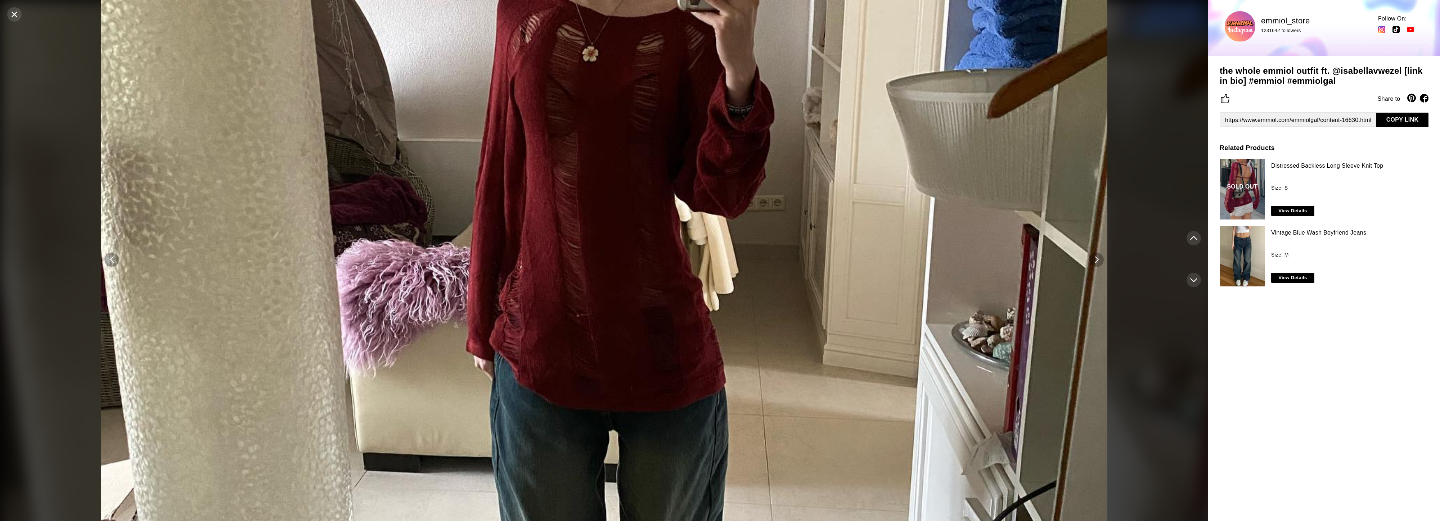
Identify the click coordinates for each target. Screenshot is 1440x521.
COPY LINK (1402, 120)
